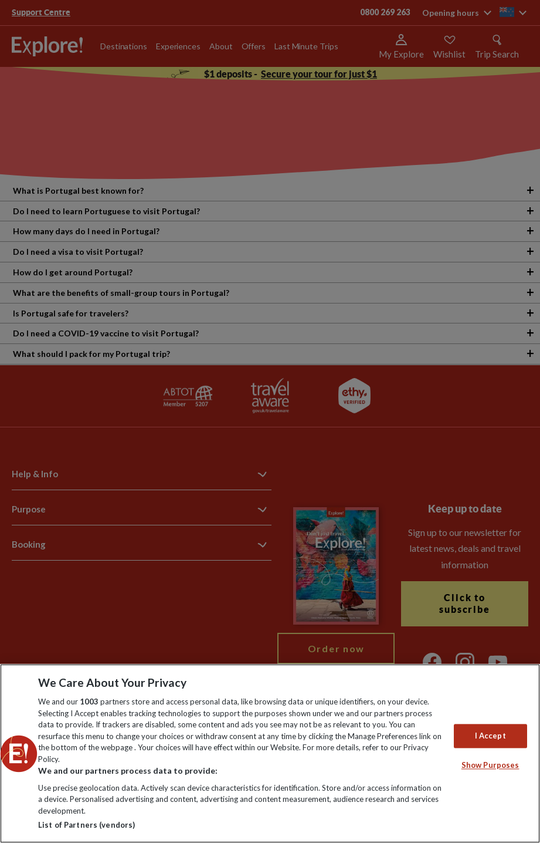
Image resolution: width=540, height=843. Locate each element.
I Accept (490, 735)
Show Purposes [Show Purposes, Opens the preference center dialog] (490, 765)
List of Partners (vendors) (86, 824)
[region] (270, 753)
